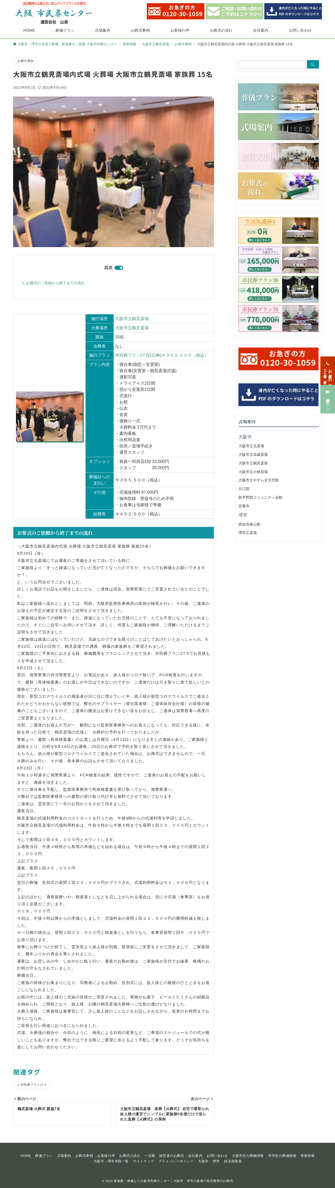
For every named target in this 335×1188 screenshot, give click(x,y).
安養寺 (243, 506)
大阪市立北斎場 (251, 446)
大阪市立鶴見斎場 (132, 318)
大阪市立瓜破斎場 (253, 454)
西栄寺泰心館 (249, 524)
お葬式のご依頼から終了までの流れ (55, 283)
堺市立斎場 (247, 533)
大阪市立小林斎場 (253, 472)
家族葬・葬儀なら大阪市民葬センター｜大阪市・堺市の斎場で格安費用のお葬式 (173, 1181)
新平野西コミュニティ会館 (260, 497)
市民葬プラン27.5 (33, 1084)
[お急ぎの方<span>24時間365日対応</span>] (327, 366)
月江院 (243, 489)
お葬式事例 (26, 60)
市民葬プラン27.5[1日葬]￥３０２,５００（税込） (162, 355)
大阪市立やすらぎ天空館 (258, 480)
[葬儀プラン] (327, 395)
